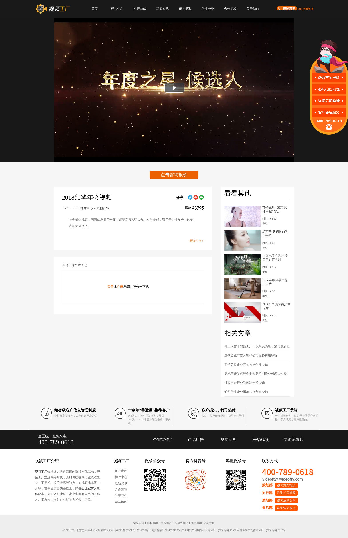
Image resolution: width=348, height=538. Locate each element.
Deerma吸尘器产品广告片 (275, 282)
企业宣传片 (163, 439)
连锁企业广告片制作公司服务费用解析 (250, 355)
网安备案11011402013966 (165, 530)
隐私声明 (152, 523)
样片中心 (117, 8)
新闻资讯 (162, 8)
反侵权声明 (181, 523)
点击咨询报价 (174, 174)
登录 (110, 286)
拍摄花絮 (140, 8)
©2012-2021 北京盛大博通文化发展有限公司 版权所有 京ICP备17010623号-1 (106, 530)
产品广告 (196, 439)
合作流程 (230, 8)
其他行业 (103, 208)
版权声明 (166, 523)
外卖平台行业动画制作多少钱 (244, 382)
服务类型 (185, 8)
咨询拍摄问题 (286, 493)
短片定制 (121, 471)
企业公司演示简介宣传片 (276, 306)
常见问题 (138, 523)
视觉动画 (228, 439)
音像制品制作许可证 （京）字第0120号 (263, 530)
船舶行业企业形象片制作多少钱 (246, 391)
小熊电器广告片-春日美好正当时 (275, 258)
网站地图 (121, 502)
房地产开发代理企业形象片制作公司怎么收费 (255, 373)
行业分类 (208, 8)
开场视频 (261, 439)
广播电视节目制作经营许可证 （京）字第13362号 (210, 530)
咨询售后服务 (286, 508)
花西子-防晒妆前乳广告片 (275, 233)
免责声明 (196, 523)
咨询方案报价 (286, 485)
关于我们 (253, 8)
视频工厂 (41, 471)
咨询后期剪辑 (286, 500)
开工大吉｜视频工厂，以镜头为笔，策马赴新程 (257, 346)
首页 (94, 8)
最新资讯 (121, 483)
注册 (120, 286)
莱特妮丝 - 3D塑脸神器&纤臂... (274, 209)
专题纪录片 (293, 439)
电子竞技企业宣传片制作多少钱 (246, 364)
